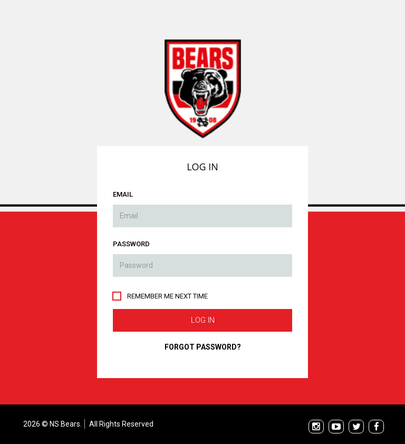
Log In (203, 320)
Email (123, 194)
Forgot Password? (203, 347)
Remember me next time (167, 296)
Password (131, 244)
